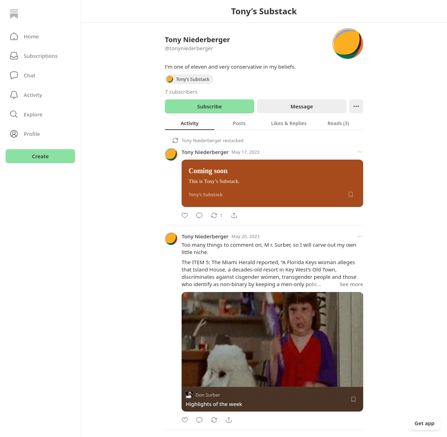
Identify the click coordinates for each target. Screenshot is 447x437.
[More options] (359, 152)
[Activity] (40, 94)
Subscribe (209, 106)
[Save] (350, 194)
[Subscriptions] (40, 55)
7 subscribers (181, 91)
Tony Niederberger (202, 140)
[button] (40, 36)
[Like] (185, 215)
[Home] (14, 14)
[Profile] (40, 133)
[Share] (234, 215)
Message (302, 106)
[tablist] (264, 123)
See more (351, 284)
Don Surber (208, 395)
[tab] (189, 123)
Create (40, 156)
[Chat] (40, 75)
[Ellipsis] (356, 106)
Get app (424, 423)
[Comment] (199, 215)
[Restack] (216, 215)
